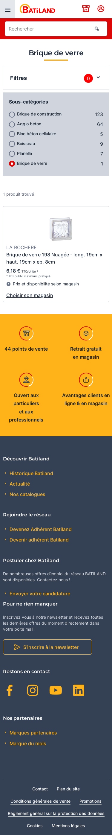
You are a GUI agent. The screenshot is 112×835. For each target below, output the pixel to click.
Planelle (24, 153)
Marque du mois (27, 743)
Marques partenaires (32, 733)
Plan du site (68, 788)
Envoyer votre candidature (39, 594)
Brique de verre (32, 163)
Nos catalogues (26, 494)
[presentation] (7, 9)
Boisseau (26, 143)
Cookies (35, 825)
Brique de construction (39, 113)
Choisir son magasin (29, 295)
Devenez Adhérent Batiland (40, 529)
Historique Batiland (30, 473)
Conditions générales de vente (40, 801)
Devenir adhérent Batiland (38, 540)
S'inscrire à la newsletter (51, 647)
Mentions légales (68, 825)
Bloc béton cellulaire (36, 133)
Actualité (19, 484)
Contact (40, 788)
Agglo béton (29, 123)
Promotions (90, 801)
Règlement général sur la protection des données (56, 813)
